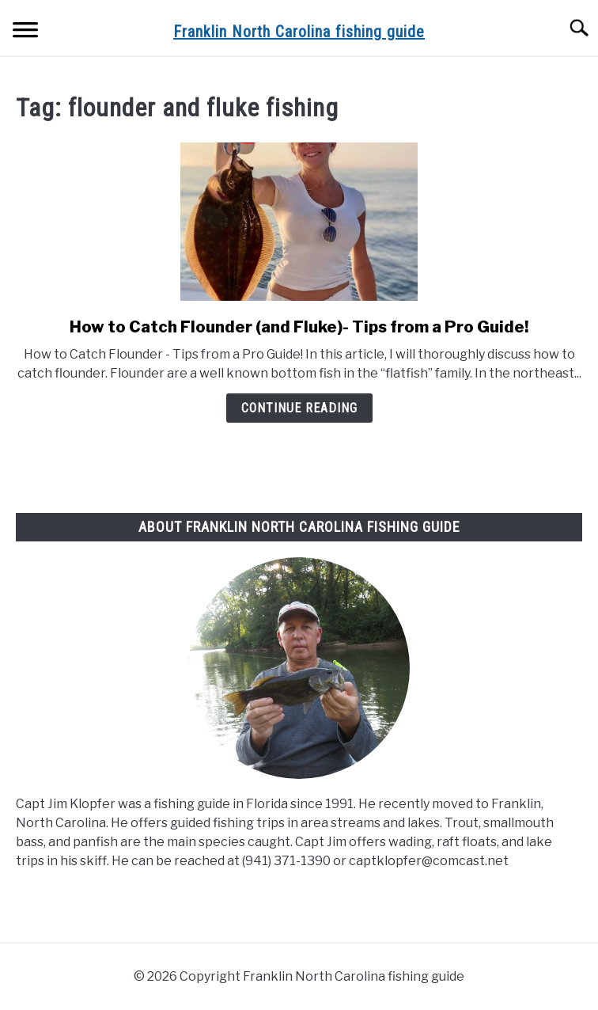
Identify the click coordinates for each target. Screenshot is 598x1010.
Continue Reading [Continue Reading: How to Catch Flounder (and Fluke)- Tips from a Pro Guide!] (299, 408)
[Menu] (25, 32)
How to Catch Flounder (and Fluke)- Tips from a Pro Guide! (299, 326)
